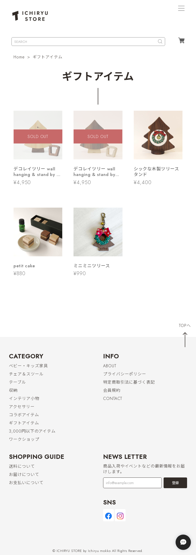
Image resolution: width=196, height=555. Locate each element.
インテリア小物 (24, 398)
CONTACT (112, 398)
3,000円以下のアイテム (32, 431)
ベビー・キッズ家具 (28, 366)
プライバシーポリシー (124, 374)
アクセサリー (21, 407)
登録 (175, 483)
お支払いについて (26, 483)
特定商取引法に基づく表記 (129, 382)
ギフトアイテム (24, 423)
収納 (13, 390)
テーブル (17, 382)
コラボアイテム (24, 415)
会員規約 (111, 390)
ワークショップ (24, 439)
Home (19, 57)
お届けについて (24, 474)
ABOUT (109, 366)
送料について (22, 466)
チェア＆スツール (26, 374)
